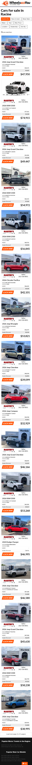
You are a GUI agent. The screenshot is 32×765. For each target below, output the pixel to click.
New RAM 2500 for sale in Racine (10, 757)
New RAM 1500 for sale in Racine (10, 755)
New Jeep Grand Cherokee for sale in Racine (13, 759)
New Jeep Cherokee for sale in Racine (11, 760)
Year (11, 23)
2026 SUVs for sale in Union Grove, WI (11, 745)
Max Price (18, 23)
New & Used (16, 19)
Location (5, 27)
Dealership (15, 27)
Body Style (27, 19)
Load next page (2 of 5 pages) (16, 734)
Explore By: (5, 19)
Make (4, 23)
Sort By (24, 27)
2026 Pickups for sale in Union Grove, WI (12, 746)
